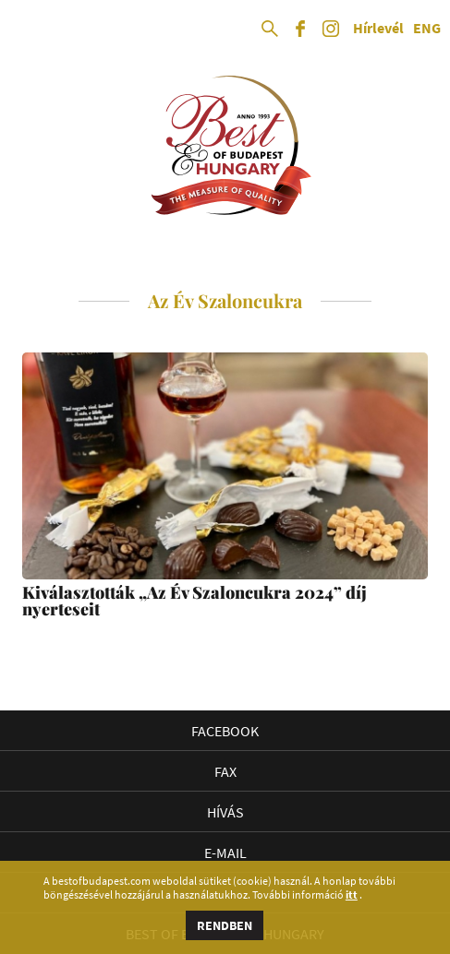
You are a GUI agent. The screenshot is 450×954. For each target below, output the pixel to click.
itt (352, 894)
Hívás (225, 812)
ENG (427, 28)
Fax (225, 771)
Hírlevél (378, 28)
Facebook (225, 730)
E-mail (225, 852)
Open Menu (29, 29)
